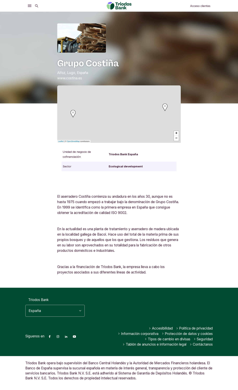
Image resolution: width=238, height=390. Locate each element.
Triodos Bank (38, 300)
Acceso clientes (200, 6)
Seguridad (203, 339)
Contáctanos (201, 344)
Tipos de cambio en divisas (167, 339)
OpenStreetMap (73, 141)
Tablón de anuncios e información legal (154, 344)
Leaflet (60, 141)
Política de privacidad (194, 328)
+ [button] (176, 133)
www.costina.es (69, 78)
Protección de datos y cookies (187, 334)
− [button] (176, 138)
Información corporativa (138, 334)
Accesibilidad (161, 328)
